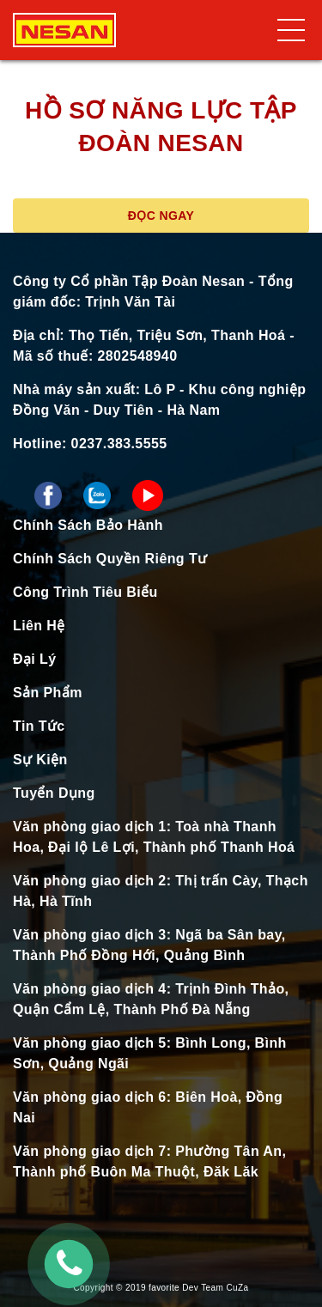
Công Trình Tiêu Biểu (85, 592)
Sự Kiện (40, 759)
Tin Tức (39, 726)
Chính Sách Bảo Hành (88, 525)
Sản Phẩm (47, 692)
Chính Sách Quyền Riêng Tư (110, 558)
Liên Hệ (39, 625)
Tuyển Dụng (54, 793)
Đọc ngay (161, 215)
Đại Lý (35, 659)
